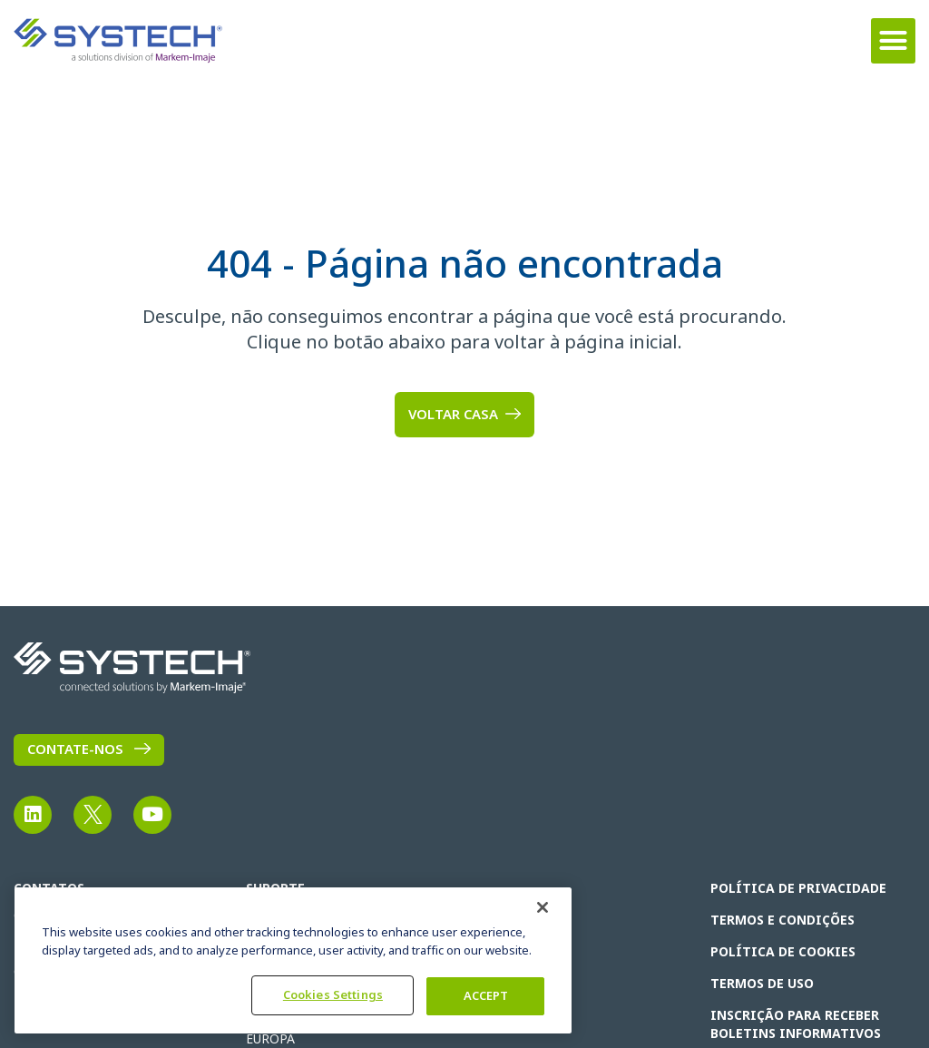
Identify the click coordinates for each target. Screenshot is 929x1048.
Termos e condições (782, 920)
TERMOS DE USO (762, 984)
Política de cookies (783, 952)
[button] (893, 41)
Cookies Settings (333, 995)
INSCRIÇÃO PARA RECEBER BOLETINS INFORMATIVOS (795, 1024)
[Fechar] (542, 907)
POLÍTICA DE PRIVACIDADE (798, 888)
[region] (293, 960)
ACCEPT (486, 995)
